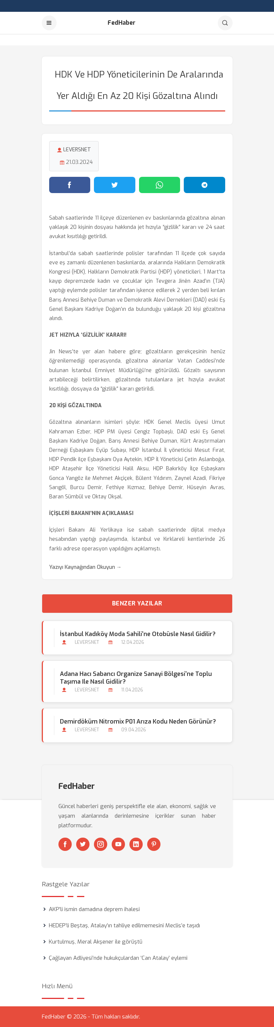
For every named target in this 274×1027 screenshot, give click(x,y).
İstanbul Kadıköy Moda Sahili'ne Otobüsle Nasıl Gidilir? (138, 634)
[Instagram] (100, 844)
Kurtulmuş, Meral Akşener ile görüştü (95, 941)
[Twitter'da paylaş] (114, 185)
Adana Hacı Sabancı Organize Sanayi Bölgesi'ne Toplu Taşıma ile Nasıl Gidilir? (136, 678)
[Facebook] (65, 844)
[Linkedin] (136, 844)
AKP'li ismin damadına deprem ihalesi (94, 909)
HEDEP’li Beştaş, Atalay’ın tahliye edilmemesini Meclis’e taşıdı (124, 925)
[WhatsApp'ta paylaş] (159, 185)
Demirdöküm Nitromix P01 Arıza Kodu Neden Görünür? (138, 721)
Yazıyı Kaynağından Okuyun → (85, 567)
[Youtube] (118, 844)
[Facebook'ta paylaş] (70, 185)
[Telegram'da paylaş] (204, 185)
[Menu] (49, 23)
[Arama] (225, 23)
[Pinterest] (153, 844)
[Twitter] (82, 844)
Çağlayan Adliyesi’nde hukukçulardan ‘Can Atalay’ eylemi (118, 958)
